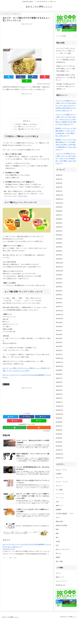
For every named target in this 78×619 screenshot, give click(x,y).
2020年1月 (59, 402)
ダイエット (59, 485)
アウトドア (59, 477)
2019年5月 (59, 434)
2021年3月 (59, 346)
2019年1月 (59, 450)
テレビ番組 (6, 380)
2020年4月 (59, 390)
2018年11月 (59, 458)
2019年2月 (59, 446)
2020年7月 (59, 378)
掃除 (57, 533)
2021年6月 (59, 334)
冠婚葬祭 (58, 509)
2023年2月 (59, 259)
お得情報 (58, 474)
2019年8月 (59, 422)
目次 (24, 117)
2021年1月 (59, 354)
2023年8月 (59, 239)
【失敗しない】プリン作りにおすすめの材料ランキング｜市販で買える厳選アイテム (65, 68)
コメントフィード (61, 581)
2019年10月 (59, 414)
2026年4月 (59, 179)
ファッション (60, 497)
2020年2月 (59, 398)
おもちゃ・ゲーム (61, 470)
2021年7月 (59, 330)
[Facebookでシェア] (17, 77)
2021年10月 (59, 318)
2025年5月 (59, 223)
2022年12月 (59, 263)
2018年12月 (59, 454)
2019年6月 (59, 430)
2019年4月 (59, 438)
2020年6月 (59, 382)
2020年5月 (59, 386)
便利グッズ (59, 505)
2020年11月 (59, 362)
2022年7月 (59, 283)
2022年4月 (59, 294)
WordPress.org (60, 585)
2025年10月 (59, 203)
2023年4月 (59, 251)
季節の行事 (59, 521)
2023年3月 (59, 255)
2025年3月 (59, 231)
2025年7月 (59, 215)
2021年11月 (59, 314)
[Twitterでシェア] (7, 77)
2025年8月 (59, 211)
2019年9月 (59, 418)
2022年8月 (59, 279)
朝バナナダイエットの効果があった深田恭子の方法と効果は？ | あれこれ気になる (65, 122)
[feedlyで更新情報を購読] (14, 423)
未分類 (58, 541)
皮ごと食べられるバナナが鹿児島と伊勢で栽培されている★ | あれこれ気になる (65, 108)
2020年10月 (59, 366)
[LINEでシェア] (46, 77)
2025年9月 (59, 207)
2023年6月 (59, 243)
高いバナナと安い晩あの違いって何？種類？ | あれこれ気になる (65, 133)
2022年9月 (59, 275)
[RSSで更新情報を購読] (39, 423)
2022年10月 (59, 271)
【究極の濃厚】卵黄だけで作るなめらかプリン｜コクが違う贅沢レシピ (65, 77)
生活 (57, 545)
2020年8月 (59, 374)
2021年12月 (59, 310)
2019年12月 (59, 406)
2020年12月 (59, 358)
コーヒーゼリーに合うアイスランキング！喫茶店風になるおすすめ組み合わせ (65, 59)
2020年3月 (59, 394)
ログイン (58, 573)
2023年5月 (59, 247)
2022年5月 (59, 290)
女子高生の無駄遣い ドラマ (65, 513)
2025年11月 (59, 199)
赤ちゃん (58, 553)
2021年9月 (59, 322)
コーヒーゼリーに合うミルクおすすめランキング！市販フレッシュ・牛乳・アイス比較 (65, 51)
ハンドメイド (60, 493)
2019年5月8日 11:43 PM (9, 546)
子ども (58, 517)
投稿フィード (60, 577)
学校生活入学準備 (61, 525)
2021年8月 (59, 326)
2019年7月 (59, 426)
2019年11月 (59, 410)
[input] (65, 36)
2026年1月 (59, 191)
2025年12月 (59, 195)
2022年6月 (59, 286)
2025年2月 (59, 235)
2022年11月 (59, 267)
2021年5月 (59, 338)
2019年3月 (59, 442)
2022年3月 (59, 298)
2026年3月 (59, 183)
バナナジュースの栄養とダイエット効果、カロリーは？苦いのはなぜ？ (65, 103)
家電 (57, 529)
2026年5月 (59, 175)
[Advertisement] (27, 36)
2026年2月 (59, 187)
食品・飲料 (59, 561)
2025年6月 (59, 219)
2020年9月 (59, 370)
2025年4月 (59, 227)
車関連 (58, 557)
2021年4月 (59, 342)
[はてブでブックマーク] (27, 77)
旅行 (57, 537)
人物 (57, 501)
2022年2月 (59, 302)
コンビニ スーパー (62, 481)
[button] (75, 36)
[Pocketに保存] (36, 77)
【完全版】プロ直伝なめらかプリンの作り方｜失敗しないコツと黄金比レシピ (65, 86)
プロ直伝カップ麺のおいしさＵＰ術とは (26, 120)
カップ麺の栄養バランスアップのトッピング (27, 125)
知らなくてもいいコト (62, 549)
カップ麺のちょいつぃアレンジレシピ (25, 122)
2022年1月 (59, 306)
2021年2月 (59, 350)
